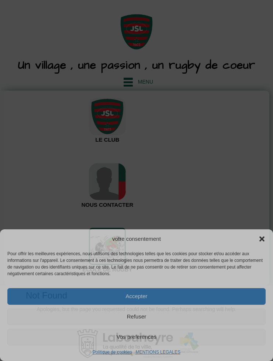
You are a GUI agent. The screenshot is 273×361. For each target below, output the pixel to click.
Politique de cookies (112, 352)
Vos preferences (136, 337)
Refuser (136, 316)
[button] (262, 239)
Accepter (136, 296)
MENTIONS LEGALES (158, 352)
